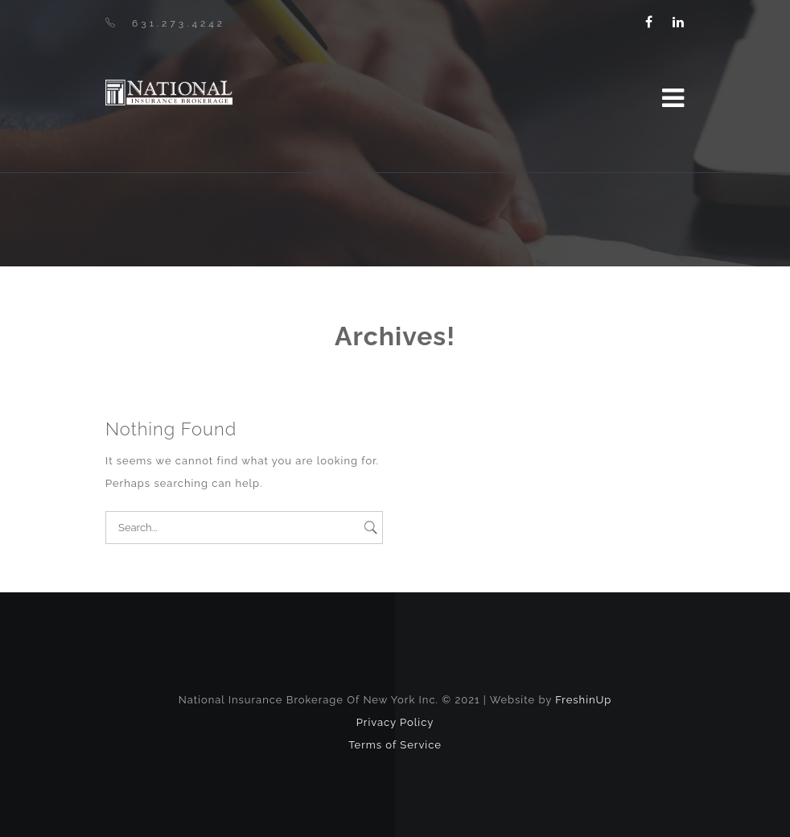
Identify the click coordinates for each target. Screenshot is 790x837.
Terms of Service (395, 745)
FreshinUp (583, 700)
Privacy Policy (395, 722)
